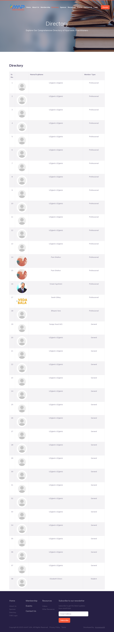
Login (96, 7)
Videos (44, 606)
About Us (35, 7)
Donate (105, 7)
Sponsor (63, 7)
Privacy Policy (54, 627)
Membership (45, 7)
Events (79, 7)
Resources (72, 7)
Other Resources (48, 609)
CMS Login (13, 615)
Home (28, 7)
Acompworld (100, 627)
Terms (63, 627)
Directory (55, 7)
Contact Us (88, 7)
